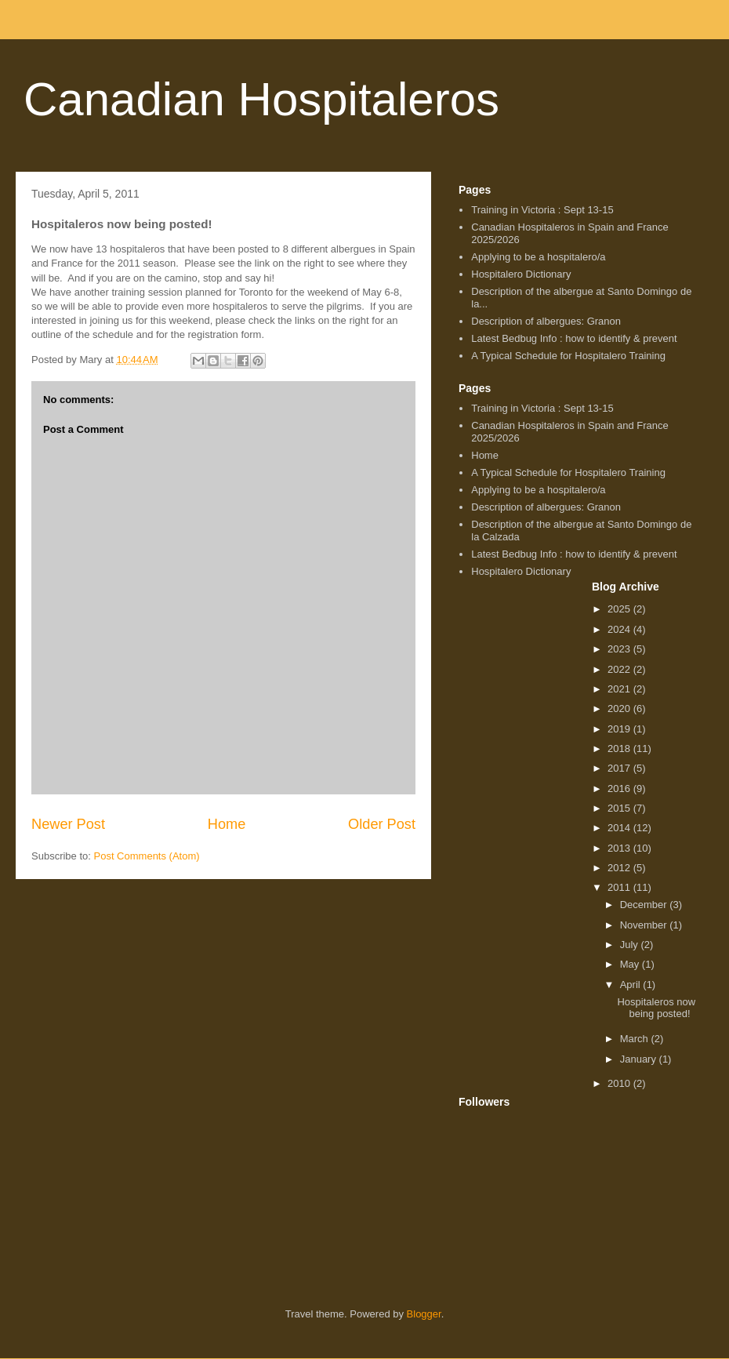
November (645, 925)
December (645, 904)
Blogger (424, 1314)
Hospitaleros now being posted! (656, 1008)
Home (227, 824)
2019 (620, 729)
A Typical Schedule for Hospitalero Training (568, 356)
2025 (620, 609)
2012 (620, 868)
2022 (620, 669)
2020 (620, 708)
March (635, 1039)
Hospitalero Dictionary (521, 274)
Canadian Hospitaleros (261, 99)
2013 (620, 848)
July (630, 944)
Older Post (381, 824)
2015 (620, 808)
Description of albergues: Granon (546, 321)
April (632, 984)
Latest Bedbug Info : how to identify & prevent (573, 338)
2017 (620, 768)
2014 (620, 828)
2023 (620, 649)
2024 (620, 629)
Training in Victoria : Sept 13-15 (542, 210)
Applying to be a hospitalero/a (538, 257)
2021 (620, 689)
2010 (620, 1083)
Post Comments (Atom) (147, 856)
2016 (620, 788)
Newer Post (68, 824)
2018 (620, 748)
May (631, 964)
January (639, 1059)
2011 (620, 887)
